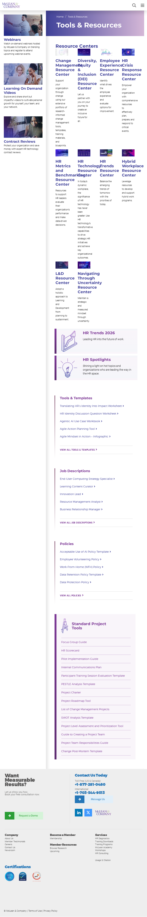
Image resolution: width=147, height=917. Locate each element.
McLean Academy (103, 847)
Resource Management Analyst (81, 502)
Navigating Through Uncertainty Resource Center (90, 282)
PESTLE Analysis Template (78, 684)
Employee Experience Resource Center (111, 68)
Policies (67, 544)
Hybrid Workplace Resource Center (133, 168)
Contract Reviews (19, 141)
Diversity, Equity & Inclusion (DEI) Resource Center (87, 75)
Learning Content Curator (77, 487)
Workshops (100, 850)
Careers (8, 844)
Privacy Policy (50, 911)
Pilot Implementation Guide (79, 659)
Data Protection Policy (75, 582)
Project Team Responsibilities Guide (84, 743)
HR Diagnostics (102, 838)
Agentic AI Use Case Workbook (81, 421)
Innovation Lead (71, 494)
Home (60, 16)
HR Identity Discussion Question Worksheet (89, 414)
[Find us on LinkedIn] (78, 813)
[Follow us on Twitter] (88, 813)
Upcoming (54, 851)
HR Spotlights (97, 359)
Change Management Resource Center (69, 68)
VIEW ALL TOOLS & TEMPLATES (78, 450)
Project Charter (71, 692)
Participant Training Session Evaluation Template (93, 675)
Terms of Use (35, 911)
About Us (9, 838)
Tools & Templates (76, 398)
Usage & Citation (103, 860)
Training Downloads (104, 841)
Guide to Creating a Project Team (83, 734)
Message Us (98, 799)
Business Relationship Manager (81, 510)
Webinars (12, 40)
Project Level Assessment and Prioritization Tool (92, 726)
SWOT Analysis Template (77, 717)
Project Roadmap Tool (76, 701)
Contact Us (10, 847)
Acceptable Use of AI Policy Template (85, 552)
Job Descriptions (75, 471)
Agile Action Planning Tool (78, 429)
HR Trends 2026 (99, 333)
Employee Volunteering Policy (80, 560)
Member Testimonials (15, 841)
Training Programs (104, 844)
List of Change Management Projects (85, 709)
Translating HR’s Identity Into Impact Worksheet (92, 406)
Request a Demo (28, 815)
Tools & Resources (77, 16)
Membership (56, 838)
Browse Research (58, 848)
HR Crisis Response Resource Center (132, 70)
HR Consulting (101, 853)
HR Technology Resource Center (89, 168)
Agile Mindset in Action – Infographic (85, 437)
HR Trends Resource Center (109, 168)
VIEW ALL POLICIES (71, 596)
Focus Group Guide (74, 642)
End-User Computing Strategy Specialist (87, 479)
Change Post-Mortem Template (81, 751)
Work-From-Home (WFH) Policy (81, 567)
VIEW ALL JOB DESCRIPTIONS (77, 523)
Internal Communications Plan (81, 667)
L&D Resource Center (65, 278)
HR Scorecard (70, 650)
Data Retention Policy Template (81, 575)
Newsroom (10, 850)
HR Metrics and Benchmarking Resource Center (71, 173)
